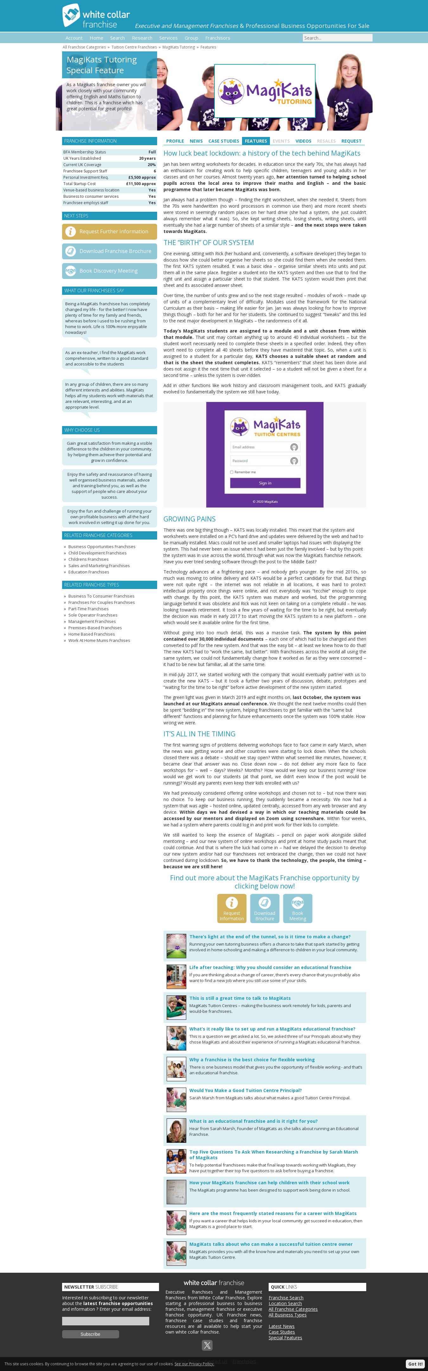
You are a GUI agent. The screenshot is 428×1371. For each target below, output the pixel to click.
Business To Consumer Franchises (101, 596)
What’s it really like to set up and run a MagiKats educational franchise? (272, 1029)
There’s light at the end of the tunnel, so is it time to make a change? (270, 937)
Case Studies (223, 141)
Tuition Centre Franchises (134, 47)
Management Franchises (92, 621)
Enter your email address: (125, 1309)
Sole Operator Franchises (93, 615)
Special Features (285, 1338)
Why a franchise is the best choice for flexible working (252, 1060)
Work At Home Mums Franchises (99, 640)
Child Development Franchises (97, 553)
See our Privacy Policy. (194, 1364)
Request (352, 141)
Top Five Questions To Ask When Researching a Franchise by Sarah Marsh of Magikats (273, 1155)
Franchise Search (286, 1298)
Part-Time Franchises (88, 608)
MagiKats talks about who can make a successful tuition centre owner (271, 1244)
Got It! (415, 1364)
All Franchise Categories (84, 47)
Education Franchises (88, 572)
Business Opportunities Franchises (102, 546)
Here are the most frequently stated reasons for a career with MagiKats (273, 1213)
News (196, 141)
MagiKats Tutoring (179, 47)
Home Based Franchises (91, 634)
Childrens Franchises (88, 559)
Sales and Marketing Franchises (99, 565)
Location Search (285, 1303)
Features (208, 47)
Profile (175, 141)
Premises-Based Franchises (95, 628)
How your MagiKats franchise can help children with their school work (269, 1183)
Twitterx (207, 1345)
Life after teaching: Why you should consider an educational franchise (270, 967)
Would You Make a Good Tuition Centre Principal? (245, 1090)
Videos (303, 141)
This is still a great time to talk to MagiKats (240, 998)
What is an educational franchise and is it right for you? (253, 1121)
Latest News (282, 1326)
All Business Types (288, 1315)
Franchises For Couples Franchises (101, 602)
